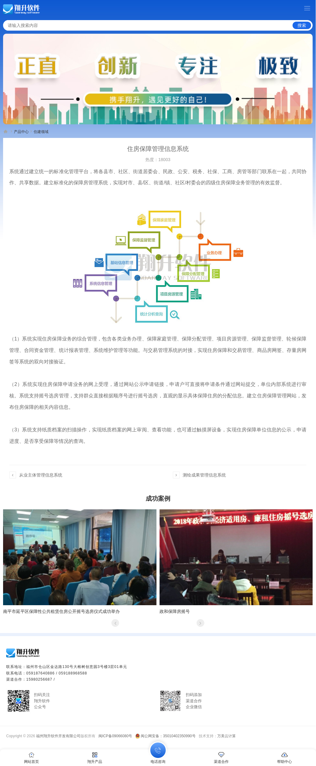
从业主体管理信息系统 (40, 475)
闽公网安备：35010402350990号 (168, 736)
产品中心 (21, 132)
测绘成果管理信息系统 (204, 475)
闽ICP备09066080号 (115, 736)
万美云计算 (226, 736)
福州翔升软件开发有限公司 (58, 736)
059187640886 (40, 673)
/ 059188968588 (71, 673)
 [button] (200, 623)
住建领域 (41, 132)
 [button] (115, 623)
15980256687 (39, 679)
